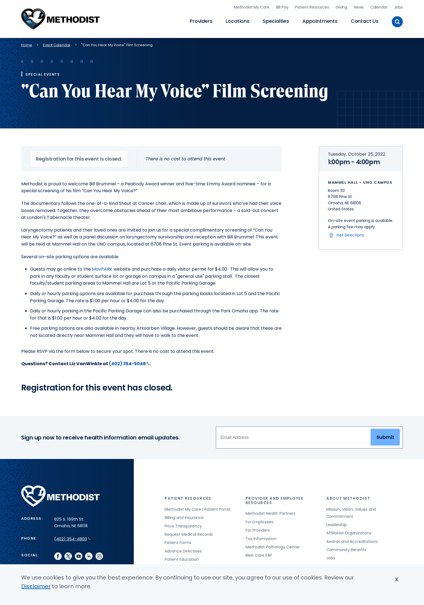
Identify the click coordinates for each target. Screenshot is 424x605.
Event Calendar (56, 44)
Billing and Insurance (184, 517)
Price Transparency (183, 525)
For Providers (258, 529)
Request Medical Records (189, 533)
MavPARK (102, 268)
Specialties (276, 20)
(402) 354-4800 (72, 538)
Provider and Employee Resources (274, 500)
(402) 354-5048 (129, 363)
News (358, 7)
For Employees (259, 521)
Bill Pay (282, 7)
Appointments (320, 20)
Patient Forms (178, 542)
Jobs (398, 7)
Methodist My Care (252, 7)
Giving (341, 7)
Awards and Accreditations (352, 540)
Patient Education (182, 559)
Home (26, 44)
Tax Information (261, 538)
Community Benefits (346, 549)
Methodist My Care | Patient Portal (197, 508)
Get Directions (350, 234)
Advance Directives (183, 550)
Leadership (336, 524)
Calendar (379, 7)
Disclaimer (36, 586)
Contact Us (365, 20)
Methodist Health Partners (270, 513)
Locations (237, 20)
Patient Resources (312, 7)
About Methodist (348, 498)
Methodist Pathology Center (273, 546)
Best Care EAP (259, 554)
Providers (201, 20)
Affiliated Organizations (348, 532)
